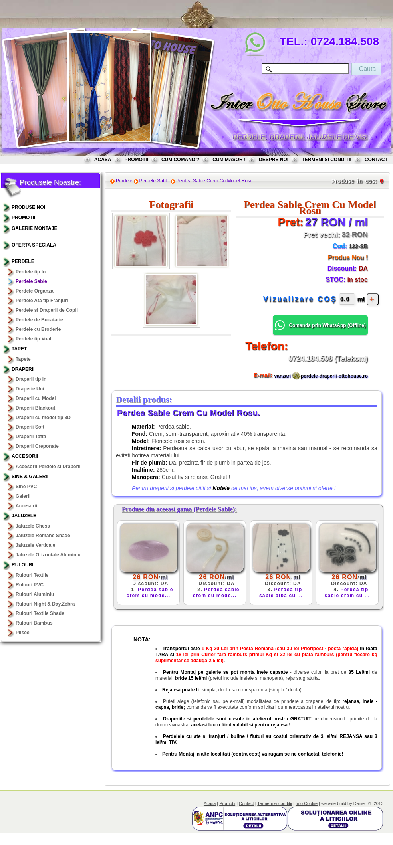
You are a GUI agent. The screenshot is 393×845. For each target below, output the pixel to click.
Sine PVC (26, 486)
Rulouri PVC (30, 585)
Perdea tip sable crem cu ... (347, 592)
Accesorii (25, 456)
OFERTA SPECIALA (34, 245)
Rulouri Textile (32, 575)
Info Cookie (307, 803)
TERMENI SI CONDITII (326, 159)
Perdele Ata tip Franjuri (42, 300)
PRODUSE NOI (28, 207)
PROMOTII (136, 159)
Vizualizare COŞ (300, 299)
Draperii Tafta (31, 436)
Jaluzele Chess (33, 526)
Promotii (227, 803)
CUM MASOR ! (229, 159)
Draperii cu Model (36, 398)
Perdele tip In (31, 272)
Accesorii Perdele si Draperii (48, 466)
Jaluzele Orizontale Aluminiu (48, 555)
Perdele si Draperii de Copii (47, 310)
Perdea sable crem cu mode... (150, 592)
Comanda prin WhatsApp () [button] (320, 325)
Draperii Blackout (35, 408)
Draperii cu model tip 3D (43, 417)
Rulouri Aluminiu (35, 594)
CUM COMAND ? (180, 159)
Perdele (23, 261)
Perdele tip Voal (33, 339)
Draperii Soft (30, 427)
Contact (246, 803)
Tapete (23, 359)
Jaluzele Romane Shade (43, 535)
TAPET (19, 349)
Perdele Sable (31, 281)
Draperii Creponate (37, 446)
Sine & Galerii (30, 476)
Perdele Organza (35, 291)
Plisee (23, 632)
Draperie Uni (30, 389)
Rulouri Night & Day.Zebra (45, 604)
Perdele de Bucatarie (39, 320)
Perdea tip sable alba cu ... (281, 592)
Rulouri (23, 565)
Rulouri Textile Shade (40, 613)
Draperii (23, 369)
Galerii (23, 496)
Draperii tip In (31, 379)
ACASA (102, 159)
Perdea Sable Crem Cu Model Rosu (214, 181)
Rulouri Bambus (34, 623)
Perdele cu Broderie (38, 329)
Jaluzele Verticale (35, 545)
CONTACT (376, 159)
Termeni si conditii (274, 803)
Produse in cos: (354, 181)
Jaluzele (24, 515)
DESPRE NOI (273, 159)
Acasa (210, 803)
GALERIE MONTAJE (34, 228)
